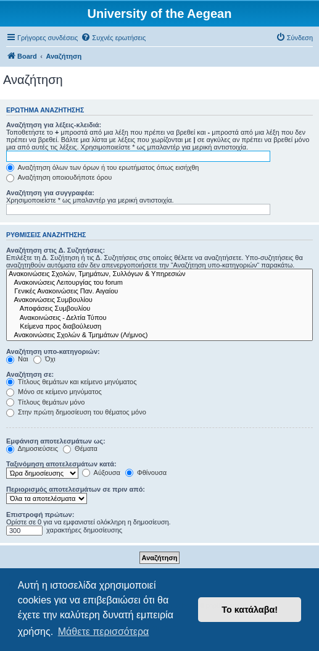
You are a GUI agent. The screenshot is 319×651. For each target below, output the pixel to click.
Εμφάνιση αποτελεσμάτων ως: (56, 441)
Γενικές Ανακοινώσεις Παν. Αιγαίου (159, 291)
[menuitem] (113, 37)
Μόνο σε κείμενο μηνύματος (54, 391)
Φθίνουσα (146, 472)
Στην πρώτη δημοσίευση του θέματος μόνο (76, 412)
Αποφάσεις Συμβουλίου (159, 308)
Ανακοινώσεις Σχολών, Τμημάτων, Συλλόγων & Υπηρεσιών (159, 274)
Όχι (44, 359)
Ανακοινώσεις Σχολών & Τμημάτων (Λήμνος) (159, 335)
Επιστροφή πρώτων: (40, 514)
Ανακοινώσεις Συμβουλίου (159, 300)
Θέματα (80, 448)
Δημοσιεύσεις (32, 448)
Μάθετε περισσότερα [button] (103, 631)
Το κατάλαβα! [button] (250, 610)
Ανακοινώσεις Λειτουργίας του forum (159, 283)
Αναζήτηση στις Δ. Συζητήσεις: (55, 250)
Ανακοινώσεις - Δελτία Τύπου (159, 318)
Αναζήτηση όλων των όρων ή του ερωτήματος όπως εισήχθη (102, 167)
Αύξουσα (101, 472)
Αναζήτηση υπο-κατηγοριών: (53, 351)
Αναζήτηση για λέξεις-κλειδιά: (53, 124)
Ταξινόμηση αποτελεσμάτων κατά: (61, 464)
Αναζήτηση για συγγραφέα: (50, 192)
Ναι (17, 359)
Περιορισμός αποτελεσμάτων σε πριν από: (75, 489)
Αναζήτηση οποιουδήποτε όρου (59, 177)
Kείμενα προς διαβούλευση (159, 326)
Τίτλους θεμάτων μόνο (45, 402)
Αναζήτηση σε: (30, 374)
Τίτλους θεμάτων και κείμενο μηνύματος (71, 381)
